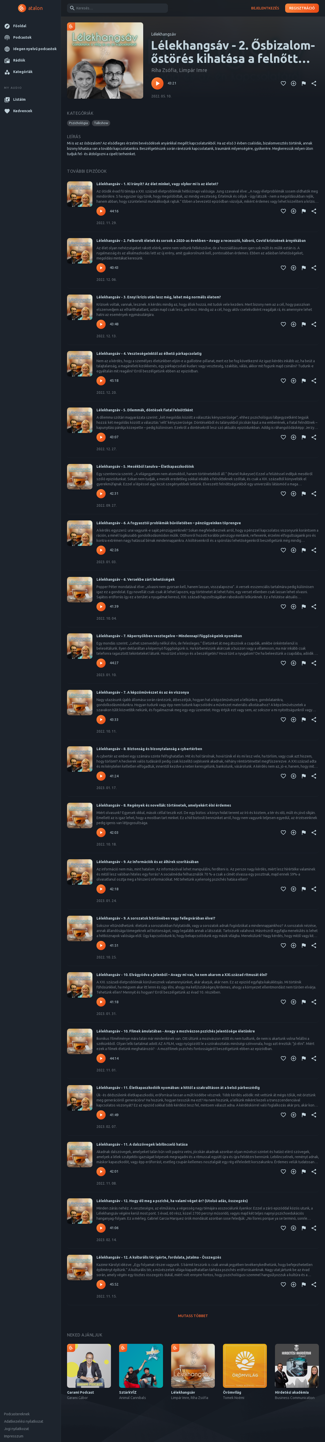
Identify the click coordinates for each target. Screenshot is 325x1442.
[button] (30, 26)
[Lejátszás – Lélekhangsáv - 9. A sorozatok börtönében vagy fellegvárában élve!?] (101, 945)
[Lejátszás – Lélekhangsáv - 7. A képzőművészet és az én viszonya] (101, 719)
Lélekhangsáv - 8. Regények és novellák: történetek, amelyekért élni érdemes (163, 805)
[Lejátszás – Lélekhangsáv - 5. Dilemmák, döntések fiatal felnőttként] (101, 437)
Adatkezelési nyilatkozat (23, 1421)
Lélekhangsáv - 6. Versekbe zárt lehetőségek (135, 579)
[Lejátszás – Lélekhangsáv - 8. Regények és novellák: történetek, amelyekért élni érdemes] (101, 832)
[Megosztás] (314, 83)
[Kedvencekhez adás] (283, 83)
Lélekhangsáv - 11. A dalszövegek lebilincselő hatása (142, 1144)
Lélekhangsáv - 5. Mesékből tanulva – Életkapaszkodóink (145, 466)
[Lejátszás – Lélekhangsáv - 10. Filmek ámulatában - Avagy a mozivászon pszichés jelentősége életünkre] (101, 1058)
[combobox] (116, 8)
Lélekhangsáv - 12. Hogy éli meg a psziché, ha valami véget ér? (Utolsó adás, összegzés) (172, 1201)
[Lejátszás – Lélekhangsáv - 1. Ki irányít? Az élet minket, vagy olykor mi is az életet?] (101, 211)
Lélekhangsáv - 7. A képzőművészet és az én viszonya (142, 692)
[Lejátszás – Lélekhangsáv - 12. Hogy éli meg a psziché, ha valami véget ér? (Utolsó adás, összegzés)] (101, 1228)
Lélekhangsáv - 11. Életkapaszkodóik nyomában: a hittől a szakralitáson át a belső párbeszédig (178, 1088)
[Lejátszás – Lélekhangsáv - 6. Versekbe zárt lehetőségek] (101, 606)
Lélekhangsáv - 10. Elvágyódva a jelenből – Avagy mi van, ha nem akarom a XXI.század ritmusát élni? (181, 975)
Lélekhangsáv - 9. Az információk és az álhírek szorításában (147, 862)
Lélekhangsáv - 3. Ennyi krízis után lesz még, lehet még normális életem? (158, 297)
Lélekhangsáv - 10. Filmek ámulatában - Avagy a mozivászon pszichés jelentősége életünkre (175, 1031)
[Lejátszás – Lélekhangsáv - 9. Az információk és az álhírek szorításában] (101, 889)
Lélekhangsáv (163, 34)
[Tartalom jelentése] (304, 83)
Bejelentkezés (265, 8)
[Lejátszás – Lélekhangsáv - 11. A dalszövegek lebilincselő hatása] (101, 1171)
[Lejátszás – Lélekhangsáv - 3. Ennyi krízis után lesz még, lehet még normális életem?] (101, 324)
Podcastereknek (17, 1414)
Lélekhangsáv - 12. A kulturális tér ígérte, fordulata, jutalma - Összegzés (158, 1257)
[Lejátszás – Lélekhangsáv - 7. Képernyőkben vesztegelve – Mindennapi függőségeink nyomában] (101, 663)
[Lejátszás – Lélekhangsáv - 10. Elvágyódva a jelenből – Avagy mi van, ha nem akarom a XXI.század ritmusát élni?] (101, 1002)
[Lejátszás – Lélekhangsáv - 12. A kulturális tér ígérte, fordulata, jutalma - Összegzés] (101, 1284)
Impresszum (13, 1436)
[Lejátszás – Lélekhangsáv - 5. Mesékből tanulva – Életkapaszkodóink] (101, 493)
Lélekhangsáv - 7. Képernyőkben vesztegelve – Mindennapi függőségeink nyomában (169, 636)
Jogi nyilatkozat (16, 1429)
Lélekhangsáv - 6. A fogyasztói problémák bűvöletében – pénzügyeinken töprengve (168, 523)
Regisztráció (302, 8)
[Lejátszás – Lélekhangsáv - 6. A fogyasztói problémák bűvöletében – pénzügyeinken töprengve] (101, 550)
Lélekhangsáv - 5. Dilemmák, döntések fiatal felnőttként (144, 410)
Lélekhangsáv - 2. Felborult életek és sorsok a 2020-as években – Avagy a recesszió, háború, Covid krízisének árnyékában (201, 241)
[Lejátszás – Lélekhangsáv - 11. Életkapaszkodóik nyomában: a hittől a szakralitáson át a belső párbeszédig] (101, 1114)
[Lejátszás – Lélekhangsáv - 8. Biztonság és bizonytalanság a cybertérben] (101, 776)
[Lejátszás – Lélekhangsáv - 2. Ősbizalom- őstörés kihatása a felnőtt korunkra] (157, 83)
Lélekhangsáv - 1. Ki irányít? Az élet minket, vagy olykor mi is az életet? (157, 184)
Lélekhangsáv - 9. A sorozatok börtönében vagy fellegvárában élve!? (155, 918)
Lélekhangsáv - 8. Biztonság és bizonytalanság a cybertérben (149, 749)
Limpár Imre (193, 70)
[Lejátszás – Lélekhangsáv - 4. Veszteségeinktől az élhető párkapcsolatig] (101, 380)
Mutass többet (193, 1316)
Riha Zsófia (163, 70)
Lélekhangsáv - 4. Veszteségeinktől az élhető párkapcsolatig (149, 354)
